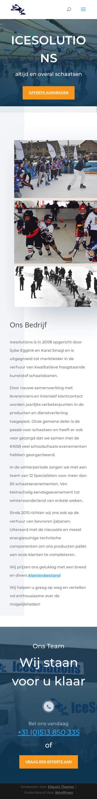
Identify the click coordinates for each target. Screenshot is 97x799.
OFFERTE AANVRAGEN (48, 92)
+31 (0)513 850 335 (49, 736)
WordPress (64, 792)
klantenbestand (44, 575)
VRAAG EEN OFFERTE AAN (49, 766)
